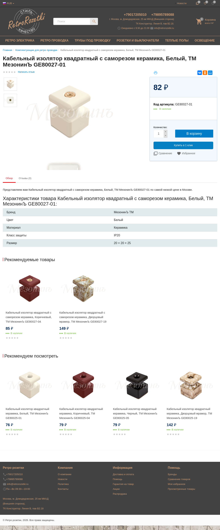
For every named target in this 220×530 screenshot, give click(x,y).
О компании (64, 474)
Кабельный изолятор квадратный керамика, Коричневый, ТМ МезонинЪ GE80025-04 (81, 413)
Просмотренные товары (181, 489)
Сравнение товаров (179, 479)
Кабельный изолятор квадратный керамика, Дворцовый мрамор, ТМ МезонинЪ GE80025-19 (189, 413)
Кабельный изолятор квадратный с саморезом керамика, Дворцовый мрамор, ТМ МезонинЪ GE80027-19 (82, 317)
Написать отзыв (26, 72)
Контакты (63, 489)
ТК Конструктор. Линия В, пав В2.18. (155, 23)
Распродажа (120, 493)
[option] (30, 308)
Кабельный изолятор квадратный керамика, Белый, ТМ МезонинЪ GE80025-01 (27, 413)
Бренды (172, 474)
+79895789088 (162, 15)
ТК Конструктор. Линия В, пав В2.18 (23, 508)
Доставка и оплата (123, 474)
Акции (116, 489)
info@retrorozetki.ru (164, 28)
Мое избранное (176, 484)
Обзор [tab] (9, 178)
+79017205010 (135, 15)
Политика (63, 484)
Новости (181, 3)
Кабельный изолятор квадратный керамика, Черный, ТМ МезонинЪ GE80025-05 (135, 413)
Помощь (117, 479)
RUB (9, 3)
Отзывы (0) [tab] (25, 178)
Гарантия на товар (123, 484)
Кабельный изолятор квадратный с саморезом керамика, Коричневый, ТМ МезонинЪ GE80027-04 (29, 317)
